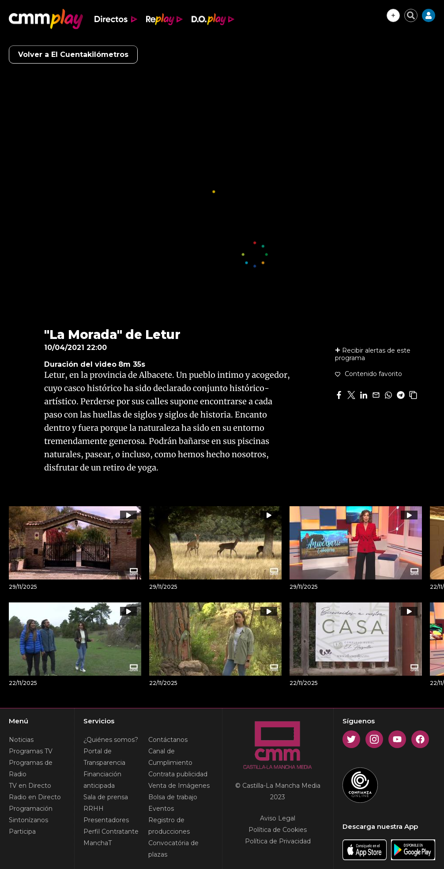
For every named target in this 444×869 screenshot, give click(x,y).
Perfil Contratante (111, 831)
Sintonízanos (28, 820)
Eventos (161, 809)
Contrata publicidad (177, 774)
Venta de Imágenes (179, 786)
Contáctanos (168, 740)
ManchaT (97, 843)
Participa (22, 831)
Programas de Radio (31, 768)
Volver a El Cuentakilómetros (73, 54)
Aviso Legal (277, 818)
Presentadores (106, 820)
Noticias (21, 740)
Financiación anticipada (102, 780)
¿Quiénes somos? (110, 740)
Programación (31, 809)
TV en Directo (30, 786)
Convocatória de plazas (173, 848)
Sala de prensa (105, 797)
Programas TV (31, 751)
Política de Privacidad (278, 841)
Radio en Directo (35, 797)
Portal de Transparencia (104, 757)
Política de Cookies (277, 830)
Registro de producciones (169, 825)
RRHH (93, 809)
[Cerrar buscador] (411, 15)
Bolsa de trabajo (172, 797)
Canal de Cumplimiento (170, 757)
